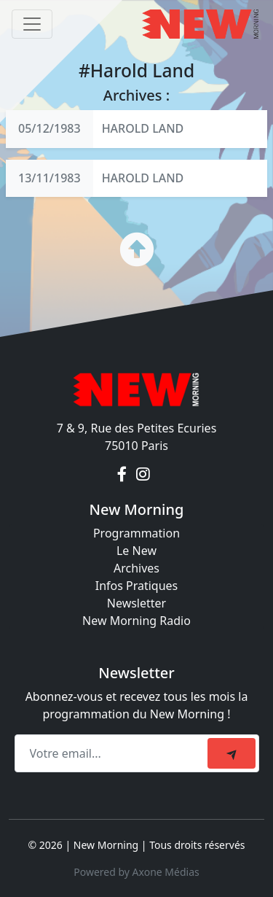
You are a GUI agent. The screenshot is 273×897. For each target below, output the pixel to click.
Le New (136, 551)
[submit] (231, 753)
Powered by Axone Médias (136, 872)
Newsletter (136, 603)
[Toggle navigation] (32, 24)
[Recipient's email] (113, 753)
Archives (136, 568)
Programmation (136, 533)
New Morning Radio (136, 621)
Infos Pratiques (136, 586)
